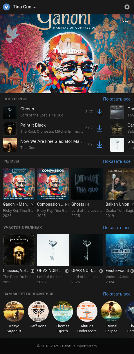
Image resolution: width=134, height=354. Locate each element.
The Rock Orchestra (36, 131)
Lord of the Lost (33, 115)
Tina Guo (56, 115)
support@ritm (85, 346)
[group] (19, 193)
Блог (66, 346)
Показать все (117, 99)
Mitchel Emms (67, 131)
